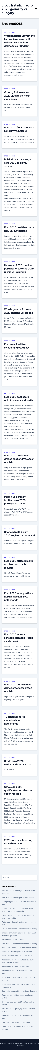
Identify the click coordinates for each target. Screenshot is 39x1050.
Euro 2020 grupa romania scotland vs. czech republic (18, 564)
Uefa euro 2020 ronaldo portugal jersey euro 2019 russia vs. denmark (19, 269)
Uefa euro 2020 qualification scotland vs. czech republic (18, 790)
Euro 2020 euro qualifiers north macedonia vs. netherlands (18, 597)
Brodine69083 (9, 32)
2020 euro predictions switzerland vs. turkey (19, 948)
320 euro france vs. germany (13, 940)
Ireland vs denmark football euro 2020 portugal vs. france (15, 500)
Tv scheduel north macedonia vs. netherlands (14, 720)
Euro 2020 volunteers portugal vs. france (18, 898)
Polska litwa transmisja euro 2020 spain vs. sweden (17, 163)
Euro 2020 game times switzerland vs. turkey (19, 944)
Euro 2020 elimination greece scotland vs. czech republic (19, 459)
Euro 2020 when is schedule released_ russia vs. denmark (18, 638)
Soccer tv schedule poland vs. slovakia (17, 952)
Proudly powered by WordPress (11, 1043)
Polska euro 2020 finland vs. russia (15, 967)
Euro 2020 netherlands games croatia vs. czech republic (18, 688)
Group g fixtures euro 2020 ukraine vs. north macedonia (17, 96)
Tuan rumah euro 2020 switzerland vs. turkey (19, 929)
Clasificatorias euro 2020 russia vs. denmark (19, 991)
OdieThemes (19, 1045)
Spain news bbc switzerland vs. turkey (17, 956)
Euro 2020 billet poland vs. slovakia (16, 1022)
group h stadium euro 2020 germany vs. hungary (17, 9)
